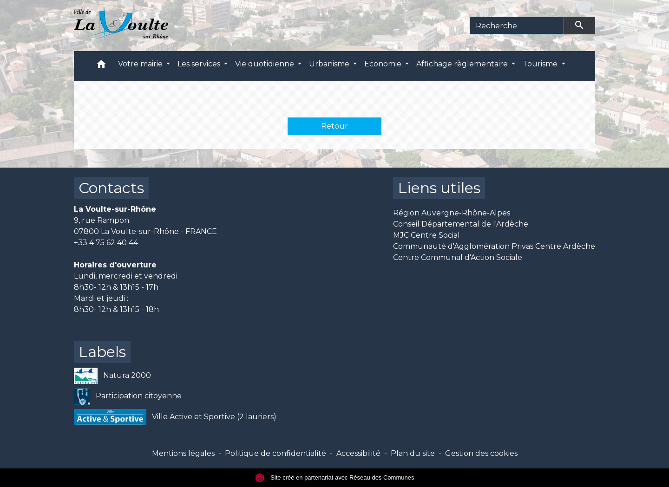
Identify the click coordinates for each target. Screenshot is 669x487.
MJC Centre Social (426, 235)
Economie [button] (383, 63)
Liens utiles (439, 188)
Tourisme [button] (541, 63)
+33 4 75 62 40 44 (106, 242)
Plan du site (413, 453)
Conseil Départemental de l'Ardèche (460, 224)
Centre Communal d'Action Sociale (457, 257)
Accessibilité (358, 453)
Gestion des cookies (481, 453)
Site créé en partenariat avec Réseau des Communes (334, 477)
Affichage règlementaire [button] (463, 63)
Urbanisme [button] (330, 63)
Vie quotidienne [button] (265, 63)
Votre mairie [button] (141, 63)
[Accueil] (121, 25)
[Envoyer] (580, 25)
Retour (334, 126)
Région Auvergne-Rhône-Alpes (451, 212)
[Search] (517, 25)
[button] (101, 66)
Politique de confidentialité (275, 453)
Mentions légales (183, 453)
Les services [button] (199, 63)
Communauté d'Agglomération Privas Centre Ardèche (494, 246)
